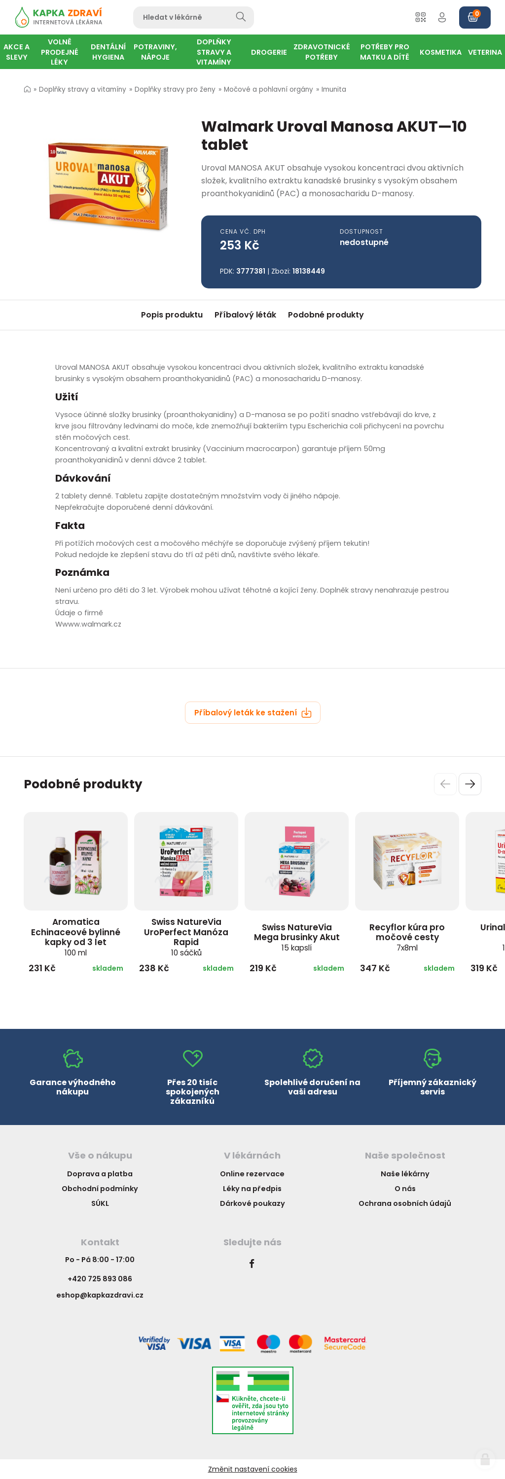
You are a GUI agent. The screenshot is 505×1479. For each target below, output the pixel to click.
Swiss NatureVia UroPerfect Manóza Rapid (186, 937)
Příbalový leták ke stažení (253, 712)
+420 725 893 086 (100, 1279)
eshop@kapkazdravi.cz (100, 1295)
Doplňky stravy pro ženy (175, 89)
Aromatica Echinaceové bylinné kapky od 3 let (75, 937)
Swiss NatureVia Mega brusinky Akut (297, 937)
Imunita (334, 89)
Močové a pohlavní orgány (268, 89)
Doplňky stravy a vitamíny (82, 89)
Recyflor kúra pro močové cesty (407, 937)
